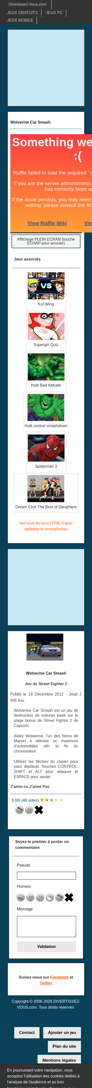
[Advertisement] (46, 68)
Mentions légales (59, 1060)
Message (25, 909)
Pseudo (23, 865)
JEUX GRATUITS (22, 13)
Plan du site (64, 1046)
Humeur (24, 886)
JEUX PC (54, 13)
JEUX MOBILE (20, 20)
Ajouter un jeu (62, 1032)
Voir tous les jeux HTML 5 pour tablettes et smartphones (46, 526)
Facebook (59, 977)
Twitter (46, 983)
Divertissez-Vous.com (27, 4)
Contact (27, 1032)
